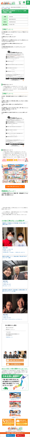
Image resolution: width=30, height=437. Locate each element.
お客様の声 (7, 7)
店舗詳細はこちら (9, 337)
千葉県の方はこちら (15, 408)
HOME (3, 7)
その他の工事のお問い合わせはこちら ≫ (15, 186)
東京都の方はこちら (15, 399)
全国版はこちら (15, 417)
